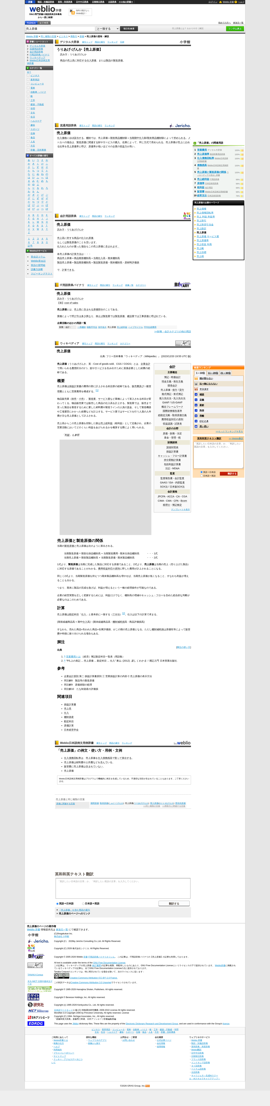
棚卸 (88, 138)
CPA (176, 500)
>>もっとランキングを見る (229, 431)
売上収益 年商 (204, 244)
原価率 (92, 146)
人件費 (89, 762)
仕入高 (101, 258)
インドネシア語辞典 (200, 1062)
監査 (172, 473)
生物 (32, 133)
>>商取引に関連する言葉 (173, 806)
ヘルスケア (36, 121)
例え (98, 316)
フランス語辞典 (198, 1059)
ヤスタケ (204, 389)
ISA (171, 482)
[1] (97, 390)
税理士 (166, 504)
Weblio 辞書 (228, 2)
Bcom (184, 500)
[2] (123, 613)
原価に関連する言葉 (65, 804)
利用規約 (58, 1049)
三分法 (116, 614)
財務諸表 (172, 442)
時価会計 (176, 377)
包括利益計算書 (172, 464)
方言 (32, 145)
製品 (108, 60)
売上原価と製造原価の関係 (211, 172)
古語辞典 (112, 2)
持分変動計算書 (172, 460)
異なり (89, 316)
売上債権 (201, 208)
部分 (100, 309)
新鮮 (202, 405)
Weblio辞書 (220, 965)
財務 (172, 433)
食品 (32, 137)
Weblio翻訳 (196, 1049)
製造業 (106, 316)
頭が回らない (206, 378)
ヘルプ (241, 2)
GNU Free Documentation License (109, 963)
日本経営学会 (71, 729)
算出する (127, 758)
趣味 (32, 125)
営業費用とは (73, 656)
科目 (110, 386)
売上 (180, 142)
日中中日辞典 (82, 2)
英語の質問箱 (38, 265)
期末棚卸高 (114, 258)
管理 (173, 437)
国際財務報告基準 (172, 410)
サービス (108, 142)
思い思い (204, 426)
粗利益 (200, 187)
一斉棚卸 (81, 327)
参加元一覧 (238, 23)
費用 (74, 368)
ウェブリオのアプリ (97, 1040)
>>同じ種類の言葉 (151, 806)
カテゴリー (141, 285)
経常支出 (202, 195)
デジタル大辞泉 (69, 41)
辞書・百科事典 (38, 150)
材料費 (79, 762)
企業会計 (145, 363)
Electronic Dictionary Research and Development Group (152, 1023)
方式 (146, 142)
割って (118, 758)
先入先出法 (179, 398)
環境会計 (172, 385)
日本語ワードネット (63, 1010)
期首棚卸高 (85, 258)
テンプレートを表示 (180, 509)
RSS (148, 1086)
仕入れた (62, 246)
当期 (131, 138)
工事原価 (144, 316)
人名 (32, 141)
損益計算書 (172, 451)
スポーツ (34, 129)
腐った (77, 246)
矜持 (202, 410)
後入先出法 (165, 398)
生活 (32, 117)
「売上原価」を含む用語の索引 (74, 910)
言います (91, 242)
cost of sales (71, 303)
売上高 (71, 60)
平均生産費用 (150, 327)
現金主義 (166, 381)
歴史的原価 (180, 803)
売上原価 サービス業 (208, 236)
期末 (149, 138)
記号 (30, 245)
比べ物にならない (208, 383)
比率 (62, 146)
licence (226, 1023)
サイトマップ (60, 1056)
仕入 (89, 60)
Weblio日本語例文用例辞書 (77, 742)
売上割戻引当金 (205, 224)
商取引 (73, 36)
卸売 (74, 398)
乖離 (202, 415)
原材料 (128, 262)
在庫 (124, 142)
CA (178, 496)
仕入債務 (102, 758)
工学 (32, 100)
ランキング (112, 42)
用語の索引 (100, 42)
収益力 (123, 146)
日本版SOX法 (177, 486)
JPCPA (161, 496)
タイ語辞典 (196, 1066)
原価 (82, 36)
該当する (79, 138)
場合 (69, 142)
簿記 (166, 377)
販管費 (67, 766)
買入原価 (154, 803)
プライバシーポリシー (64, 1053)
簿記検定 (177, 504)
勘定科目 (74, 614)
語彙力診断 (37, 269)
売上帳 (200, 248)
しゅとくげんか (116, 803)
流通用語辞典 (68, 125)
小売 (81, 398)
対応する (82, 60)
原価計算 (69, 725)
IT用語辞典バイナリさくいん (101, 957)
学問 (32, 108)
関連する (93, 142)
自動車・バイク (38, 92)
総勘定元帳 (164, 415)
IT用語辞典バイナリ (72, 285)
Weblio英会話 (38, 260)
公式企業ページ (164, 1040)
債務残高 (202, 165)
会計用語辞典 (68, 216)
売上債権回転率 (205, 212)
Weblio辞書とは (61, 1040)
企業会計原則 (71, 676)
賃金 (129, 407)
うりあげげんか (75, 229)
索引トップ (87, 42)
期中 (136, 138)
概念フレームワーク (172, 406)
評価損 (135, 262)
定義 (202, 399)
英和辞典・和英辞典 (200, 1046)
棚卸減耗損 (119, 621)
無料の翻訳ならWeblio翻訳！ (82, 12)
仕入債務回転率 (72, 758)
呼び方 (75, 316)
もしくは (62, 242)
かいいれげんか (166, 803)
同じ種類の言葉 (48, 36)
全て (29, 72)
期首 (112, 138)
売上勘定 (201, 228)
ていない (98, 766)
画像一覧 (129, 285)
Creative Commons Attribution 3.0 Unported (91, 982)
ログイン (213, 2)
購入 (117, 142)
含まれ (109, 246)
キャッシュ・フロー (152, 595)
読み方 (60, 229)
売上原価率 (73, 146)
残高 (109, 758)
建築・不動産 (37, 104)
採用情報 (161, 1046)
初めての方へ (224, 23)
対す (69, 238)
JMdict (75, 1023)
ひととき (204, 421)
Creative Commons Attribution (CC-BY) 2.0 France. (93, 978)
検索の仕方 (59, 1043)
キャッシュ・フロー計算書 (172, 455)
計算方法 (76, 254)
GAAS (163, 482)
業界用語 (34, 79)
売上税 (200, 256)
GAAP (165, 402)
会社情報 (161, 1043)
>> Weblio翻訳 (236, 438)
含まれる (88, 309)
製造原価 (118, 60)
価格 (64, 138)
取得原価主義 (179, 415)
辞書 (30, 2)
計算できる (68, 269)
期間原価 (95, 803)
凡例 (122, 42)
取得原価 (104, 803)
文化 (32, 112)
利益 (67, 435)
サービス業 (104, 398)
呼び (83, 146)
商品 (62, 60)
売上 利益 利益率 (206, 216)
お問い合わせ (128, 1040)
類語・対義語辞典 (46, 2)
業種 (59, 316)
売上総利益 (122, 327)
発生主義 (178, 381)
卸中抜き (102, 327)
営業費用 (202, 149)
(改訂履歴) (96, 965)
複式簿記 (166, 394)
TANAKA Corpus (35, 975)
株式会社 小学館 (61, 936)
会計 (172, 366)
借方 (174, 389)
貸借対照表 (172, 447)
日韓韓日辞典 (98, 2)
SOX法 (164, 486)
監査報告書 (166, 478)
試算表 (178, 423)
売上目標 (201, 252)
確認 (202, 394)
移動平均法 (92, 327)
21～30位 (225, 373)
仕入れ (85, 238)
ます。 (116, 246)
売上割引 (201, 220)
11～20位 (213, 373)
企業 (115, 146)
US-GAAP (176, 402)
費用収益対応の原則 (172, 419)
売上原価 (165, 389)
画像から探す (94, 1043)
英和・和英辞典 (65, 2)
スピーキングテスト (42, 273)
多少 (83, 316)
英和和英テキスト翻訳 (74, 873)
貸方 (181, 389)
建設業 (130, 316)
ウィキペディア (69, 343)
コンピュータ (37, 83)
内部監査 (180, 482)
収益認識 (168, 423)
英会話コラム (38, 256)
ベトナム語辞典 (198, 1069)
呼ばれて (156, 316)
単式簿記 (178, 394)
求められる (180, 138)
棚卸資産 (69, 717)
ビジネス (63, 36)
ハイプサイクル (135, 327)
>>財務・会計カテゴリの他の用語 (172, 331)
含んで (103, 762)
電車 (32, 88)
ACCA (170, 496)
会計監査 (179, 478)
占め (187, 142)
